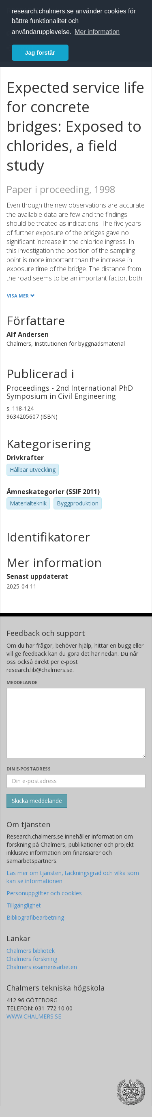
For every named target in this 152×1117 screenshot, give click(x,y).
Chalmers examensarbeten (41, 967)
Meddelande (21, 682)
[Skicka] (36, 801)
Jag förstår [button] (40, 52)
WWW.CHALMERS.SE (33, 1016)
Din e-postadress (28, 769)
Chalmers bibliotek (30, 950)
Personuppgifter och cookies (44, 893)
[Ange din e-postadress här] (76, 781)
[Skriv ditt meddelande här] (76, 723)
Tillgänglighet (23, 905)
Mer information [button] (97, 31)
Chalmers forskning (31, 959)
